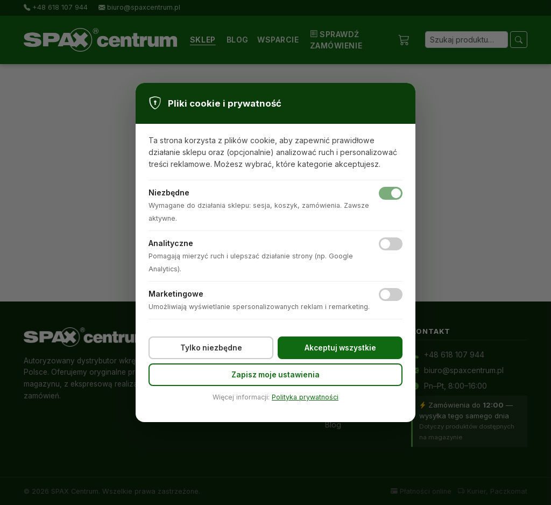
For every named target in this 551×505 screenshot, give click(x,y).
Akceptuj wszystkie (340, 347)
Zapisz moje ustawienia (275, 374)
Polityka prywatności (305, 397)
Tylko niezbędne (211, 347)
